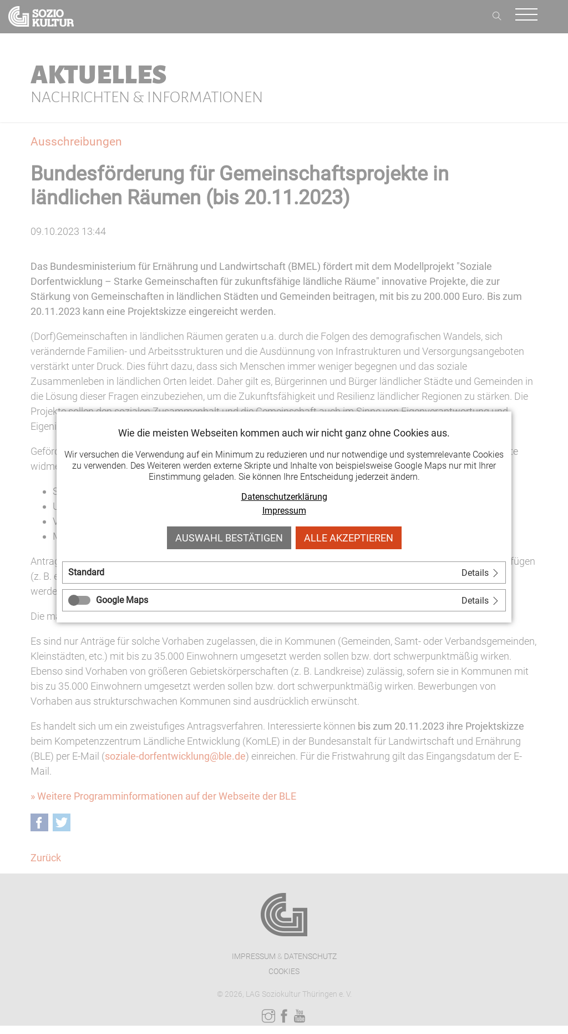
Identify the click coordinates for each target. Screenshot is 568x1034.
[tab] (284, 573)
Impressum (284, 510)
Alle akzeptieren (348, 538)
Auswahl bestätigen (229, 538)
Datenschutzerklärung (284, 496)
